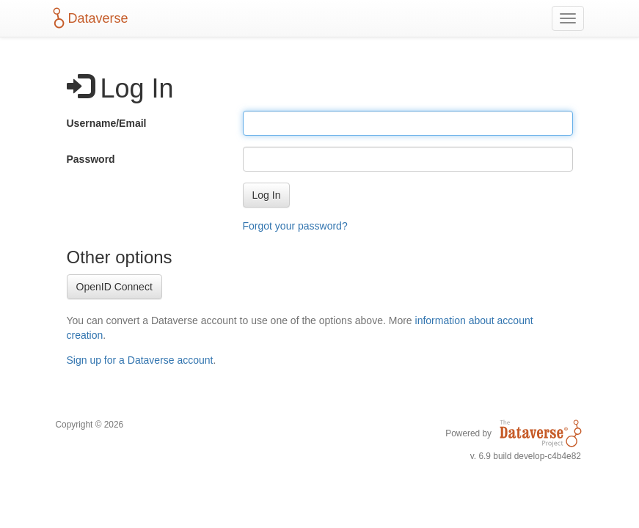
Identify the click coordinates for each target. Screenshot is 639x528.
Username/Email (107, 123)
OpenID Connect (114, 287)
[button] (267, 195)
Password (91, 159)
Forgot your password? (295, 226)
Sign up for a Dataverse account (140, 360)
